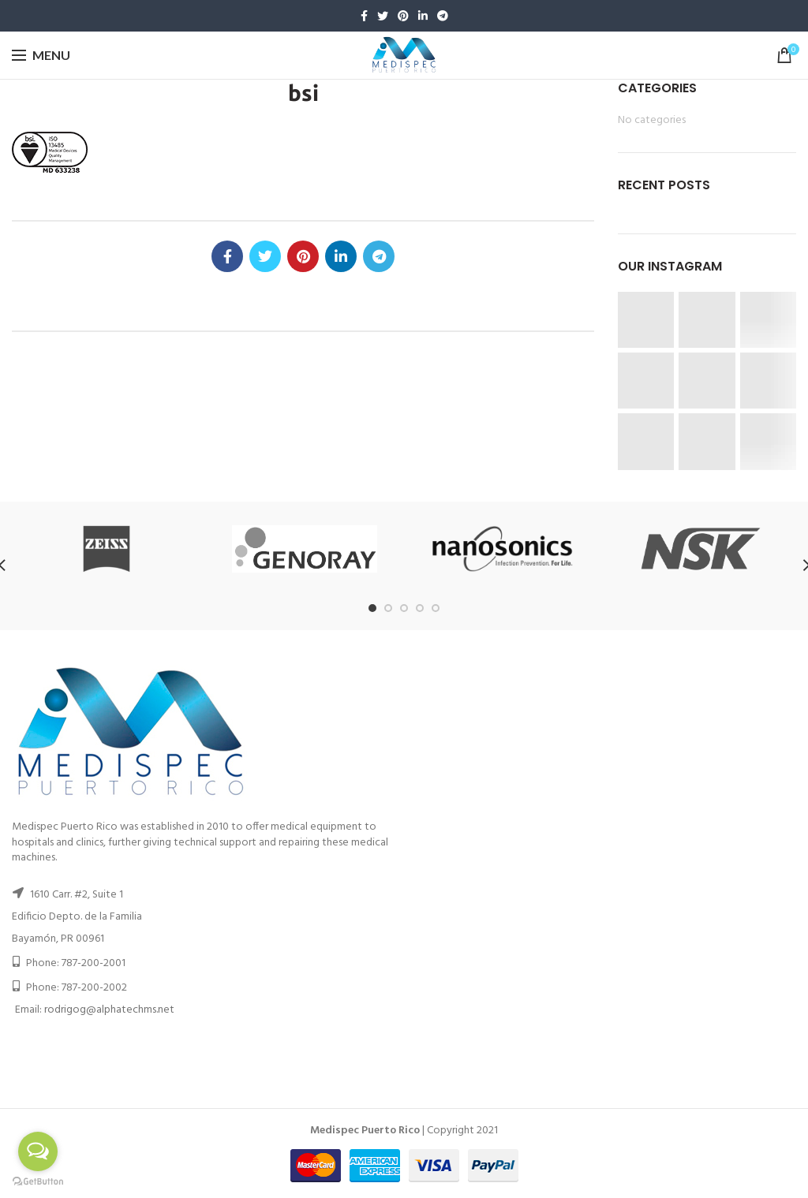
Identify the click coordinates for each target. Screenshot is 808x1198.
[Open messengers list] (38, 1151)
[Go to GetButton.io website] (38, 1182)
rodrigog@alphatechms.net (109, 1010)
